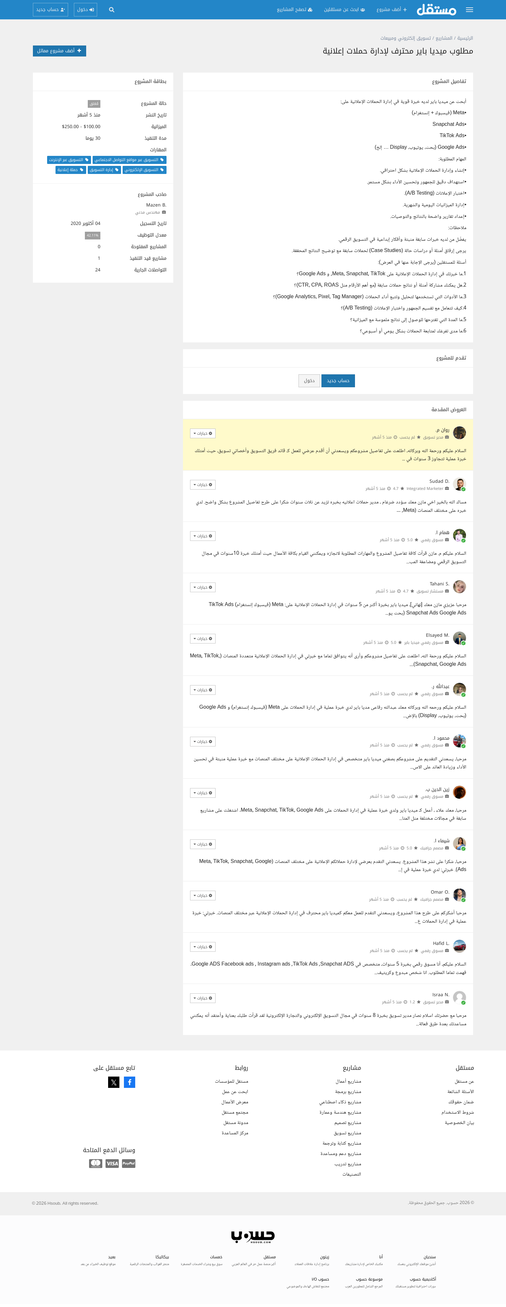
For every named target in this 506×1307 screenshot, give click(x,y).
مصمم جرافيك (431, 848)
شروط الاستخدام (457, 1112)
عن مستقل (464, 1081)
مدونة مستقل (235, 1123)
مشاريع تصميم (347, 1123)
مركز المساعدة (235, 1133)
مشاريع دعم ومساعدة (340, 1154)
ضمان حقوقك (461, 1102)
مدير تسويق (433, 437)
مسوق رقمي (432, 539)
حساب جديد (338, 380)
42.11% (92, 235)
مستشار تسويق (430, 591)
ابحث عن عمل (235, 1092)
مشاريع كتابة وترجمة (341, 1143)
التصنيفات (351, 1174)
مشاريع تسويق (347, 1133)
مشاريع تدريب (347, 1164)
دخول (309, 380)
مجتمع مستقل (235, 1112)
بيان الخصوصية (459, 1123)
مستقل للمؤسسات (231, 1081)
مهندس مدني (147, 212)
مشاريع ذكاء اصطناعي (340, 1102)
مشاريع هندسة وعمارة (340, 1112)
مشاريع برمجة (348, 1092)
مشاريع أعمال (348, 1081)
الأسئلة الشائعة (460, 1092)
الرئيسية (465, 38)
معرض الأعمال (234, 1102)
